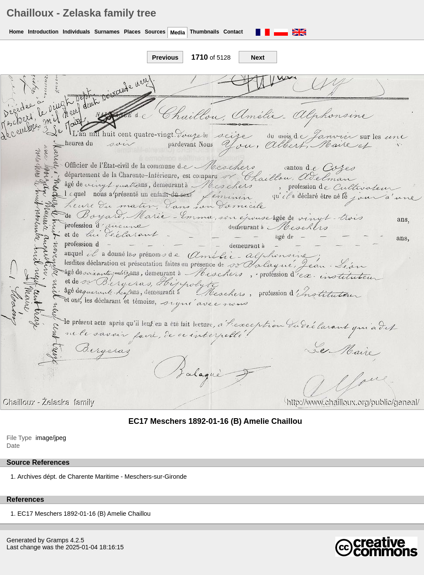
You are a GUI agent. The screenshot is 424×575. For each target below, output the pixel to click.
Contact (233, 32)
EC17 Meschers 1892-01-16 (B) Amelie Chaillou (83, 513)
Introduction (43, 32)
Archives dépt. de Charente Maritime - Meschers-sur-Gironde (102, 476)
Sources (155, 32)
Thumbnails (204, 32)
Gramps (57, 540)
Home (16, 32)
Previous (165, 57)
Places (132, 32)
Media (177, 33)
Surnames (107, 32)
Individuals (76, 32)
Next (257, 57)
